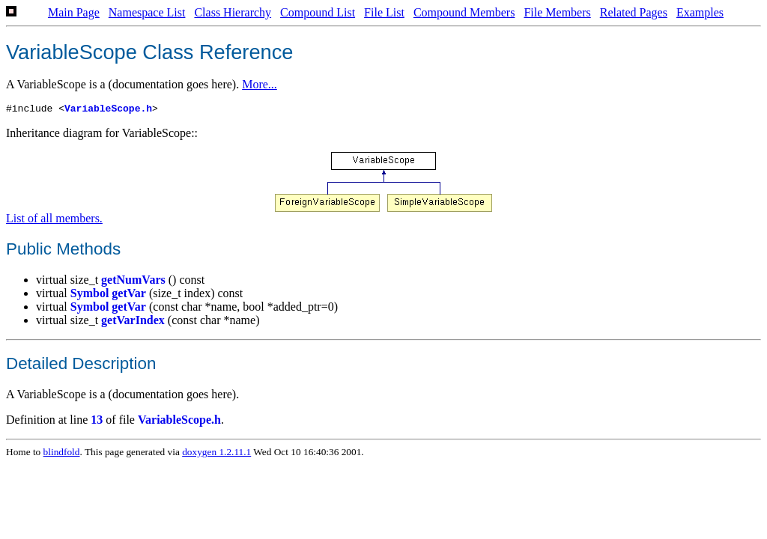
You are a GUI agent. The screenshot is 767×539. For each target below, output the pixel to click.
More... (259, 84)
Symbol (89, 295)
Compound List (317, 12)
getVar (129, 295)
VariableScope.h (108, 110)
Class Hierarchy (232, 12)
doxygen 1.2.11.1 (216, 454)
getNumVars (133, 281)
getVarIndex (133, 322)
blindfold (61, 454)
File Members (557, 12)
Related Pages (633, 12)
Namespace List (147, 12)
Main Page (74, 12)
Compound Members (464, 12)
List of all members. (54, 220)
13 (97, 421)
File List (384, 12)
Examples (700, 12)
